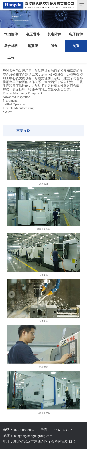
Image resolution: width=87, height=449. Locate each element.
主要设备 (23, 131)
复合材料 (11, 46)
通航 (54, 46)
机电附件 (54, 34)
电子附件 (76, 34)
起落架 (32, 46)
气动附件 (11, 34)
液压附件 (33, 34)
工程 (10, 57)
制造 (76, 46)
